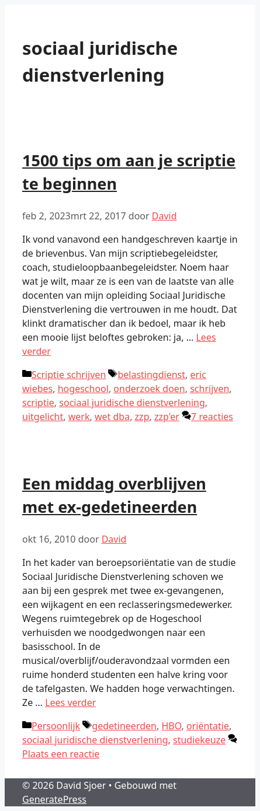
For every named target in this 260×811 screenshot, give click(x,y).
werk (79, 416)
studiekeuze (199, 739)
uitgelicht (42, 416)
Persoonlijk (56, 725)
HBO (171, 725)
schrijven (209, 388)
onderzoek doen (149, 388)
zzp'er (166, 416)
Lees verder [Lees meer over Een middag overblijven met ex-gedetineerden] (70, 702)
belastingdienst (151, 374)
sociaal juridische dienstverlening (132, 402)
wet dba (112, 416)
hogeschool (83, 388)
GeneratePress (54, 799)
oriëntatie (207, 725)
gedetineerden (124, 725)
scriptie (38, 402)
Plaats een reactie (60, 753)
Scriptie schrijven (69, 374)
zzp (142, 416)
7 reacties (212, 416)
